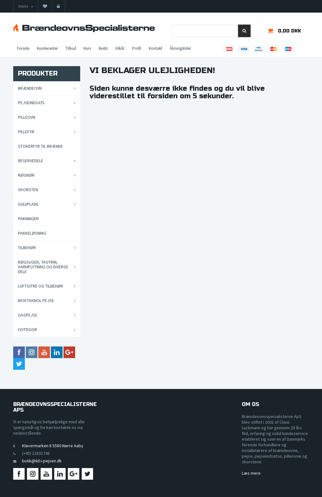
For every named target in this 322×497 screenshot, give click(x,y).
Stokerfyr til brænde (40, 146)
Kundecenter (47, 48)
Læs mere (251, 473)
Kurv (87, 48)
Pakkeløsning (32, 233)
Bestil (103, 48)
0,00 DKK (289, 31)
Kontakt (155, 48)
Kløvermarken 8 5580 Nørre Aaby (52, 445)
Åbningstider (180, 48)
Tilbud (70, 48)
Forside (23, 48)
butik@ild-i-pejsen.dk (42, 461)
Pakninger (28, 218)
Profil (136, 48)
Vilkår (120, 48)
